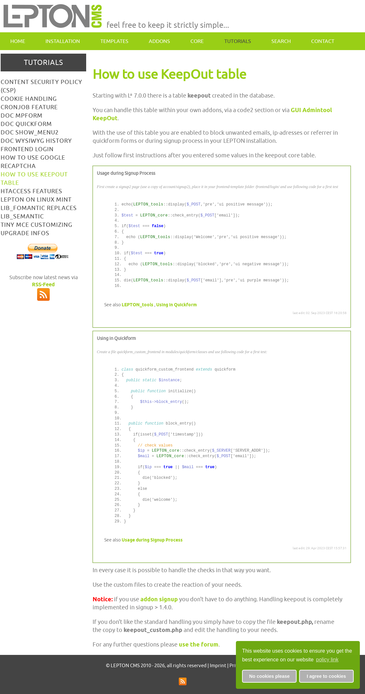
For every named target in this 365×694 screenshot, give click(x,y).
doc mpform (22, 115)
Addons (159, 41)
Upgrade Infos (25, 233)
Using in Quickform (176, 304)
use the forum (198, 644)
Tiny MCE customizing (36, 224)
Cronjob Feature (29, 107)
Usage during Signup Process (152, 539)
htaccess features (31, 191)
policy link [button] (327, 659)
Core (197, 41)
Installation (63, 41)
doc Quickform (26, 124)
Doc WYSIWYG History (36, 140)
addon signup (159, 599)
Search (281, 41)
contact (322, 41)
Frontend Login (27, 149)
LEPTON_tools (137, 304)
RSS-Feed (43, 284)
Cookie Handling (29, 98)
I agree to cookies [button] (326, 676)
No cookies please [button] (269, 676)
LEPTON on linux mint (36, 199)
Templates (114, 41)
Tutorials (237, 41)
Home (17, 41)
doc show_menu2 (30, 132)
